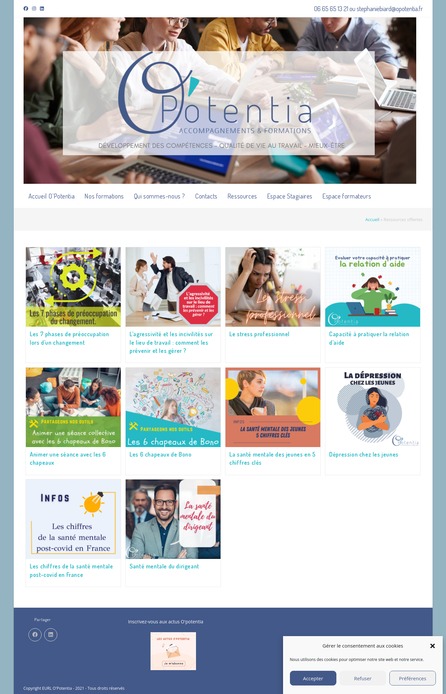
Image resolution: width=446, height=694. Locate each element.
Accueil (373, 219)
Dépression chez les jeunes (364, 453)
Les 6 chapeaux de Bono (160, 453)
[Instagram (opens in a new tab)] (34, 8)
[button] (432, 646)
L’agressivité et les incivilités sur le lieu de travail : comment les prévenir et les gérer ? (171, 342)
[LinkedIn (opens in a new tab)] (42, 8)
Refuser (363, 678)
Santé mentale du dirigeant (164, 564)
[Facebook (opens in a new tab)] (27, 8)
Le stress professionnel (259, 334)
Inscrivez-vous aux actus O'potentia (166, 619)
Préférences (412, 678)
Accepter (313, 678)
